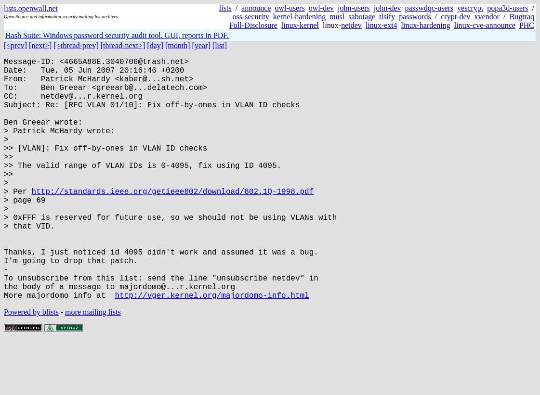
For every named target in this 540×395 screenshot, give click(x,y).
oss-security (250, 17)
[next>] (40, 45)
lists (225, 8)
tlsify (387, 17)
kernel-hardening (299, 17)
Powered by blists (31, 366)
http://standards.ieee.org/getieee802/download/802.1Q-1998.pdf (173, 222)
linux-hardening (425, 25)
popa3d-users (507, 8)
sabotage (361, 17)
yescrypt (470, 8)
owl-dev (321, 8)
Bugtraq (521, 17)
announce (256, 8)
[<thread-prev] (75, 45)
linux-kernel (300, 25)
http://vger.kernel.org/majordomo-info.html (212, 349)
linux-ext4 (381, 25)
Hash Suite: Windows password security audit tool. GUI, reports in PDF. (117, 35)
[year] (201, 45)
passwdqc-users (429, 8)
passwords (415, 17)
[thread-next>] (123, 45)
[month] (177, 45)
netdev (351, 25)
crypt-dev (455, 17)
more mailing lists (93, 366)
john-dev (387, 8)
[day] (155, 45)
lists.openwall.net (31, 8)
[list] (219, 45)
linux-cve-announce (484, 25)
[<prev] (15, 45)
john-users (354, 8)
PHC (526, 25)
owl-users (289, 8)
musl (336, 17)
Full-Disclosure (253, 25)
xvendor (487, 17)
